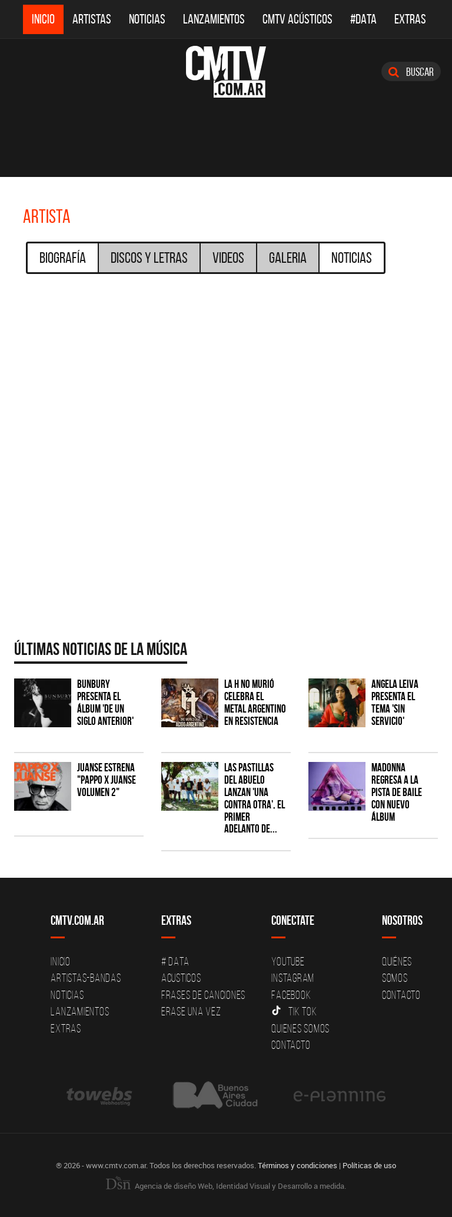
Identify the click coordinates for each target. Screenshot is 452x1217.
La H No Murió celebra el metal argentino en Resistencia (255, 702)
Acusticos (181, 977)
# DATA (175, 961)
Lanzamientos (214, 19)
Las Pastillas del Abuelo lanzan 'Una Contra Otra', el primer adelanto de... (254, 798)
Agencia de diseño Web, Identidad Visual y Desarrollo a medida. (226, 1185)
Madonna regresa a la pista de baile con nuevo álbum (396, 792)
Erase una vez (191, 1011)
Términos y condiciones (297, 1165)
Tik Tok (294, 1011)
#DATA (363, 19)
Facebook (291, 994)
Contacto (290, 1044)
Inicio (43, 19)
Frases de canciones (203, 994)
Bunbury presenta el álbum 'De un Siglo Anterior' (105, 702)
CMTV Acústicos (297, 19)
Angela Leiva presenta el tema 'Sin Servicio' (394, 702)
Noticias (147, 19)
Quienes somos (300, 1028)
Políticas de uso (369, 1165)
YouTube (287, 961)
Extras (410, 19)
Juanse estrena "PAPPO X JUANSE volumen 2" (106, 779)
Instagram (292, 977)
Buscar (411, 71)
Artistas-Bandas (86, 977)
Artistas (91, 19)
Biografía (62, 257)
